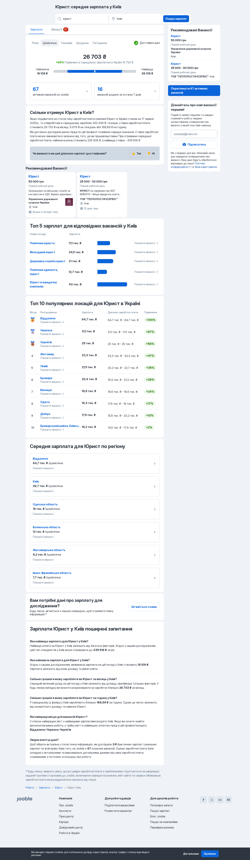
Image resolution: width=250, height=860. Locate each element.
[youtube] (228, 799)
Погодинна (100, 43)
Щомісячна (50, 43)
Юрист (33, 176)
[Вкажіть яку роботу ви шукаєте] (81, 19)
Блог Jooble (157, 816)
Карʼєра (64, 822)
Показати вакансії (146, 243)
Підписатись (194, 144)
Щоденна (82, 43)
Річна (35, 43)
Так (136, 153)
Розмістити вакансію (118, 811)
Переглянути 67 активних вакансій (189, 90)
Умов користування (206, 166)
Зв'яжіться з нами (144, 607)
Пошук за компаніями (164, 822)
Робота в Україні (69, 833)
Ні (151, 153)
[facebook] (203, 799)
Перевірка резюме (162, 827)
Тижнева (66, 43)
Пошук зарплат (176, 18)
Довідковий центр (71, 827)
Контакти (65, 811)
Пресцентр (66, 816)
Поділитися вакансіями (120, 805)
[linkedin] (220, 799)
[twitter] (211, 799)
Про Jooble (66, 805)
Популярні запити (161, 805)
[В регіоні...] (135, 19)
